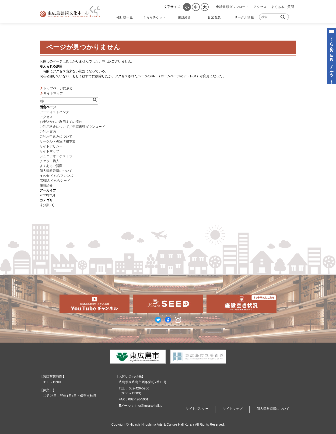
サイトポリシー (51, 146)
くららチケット (154, 17)
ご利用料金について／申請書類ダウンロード (72, 126)
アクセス (259, 7)
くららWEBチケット (331, 58)
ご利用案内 (48, 131)
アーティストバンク (54, 112)
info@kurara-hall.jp (148, 405)
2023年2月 (47, 195)
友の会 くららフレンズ (56, 175)
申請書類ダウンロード (232, 7)
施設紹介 (184, 17)
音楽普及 (214, 17)
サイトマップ (53, 93)
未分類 (44, 205)
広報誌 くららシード (55, 180)
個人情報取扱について (56, 171)
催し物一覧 (124, 17)
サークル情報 (244, 17)
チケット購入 (49, 161)
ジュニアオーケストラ (56, 156)
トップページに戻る (58, 88)
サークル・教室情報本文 (58, 141)
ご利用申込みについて (56, 136)
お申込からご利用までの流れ (61, 122)
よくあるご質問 (282, 7)
